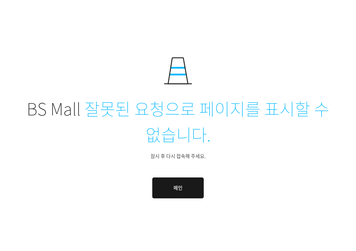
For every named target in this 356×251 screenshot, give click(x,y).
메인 (178, 187)
